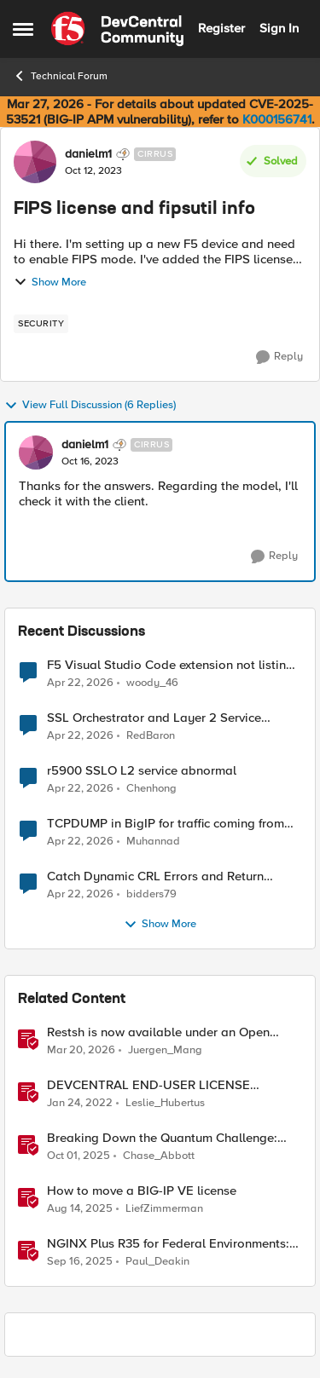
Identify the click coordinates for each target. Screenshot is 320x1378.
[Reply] (279, 357)
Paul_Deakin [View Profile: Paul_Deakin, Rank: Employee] (157, 1261)
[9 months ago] (78, 1156)
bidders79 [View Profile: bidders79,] (151, 894)
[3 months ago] (80, 682)
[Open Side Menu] (23, 29)
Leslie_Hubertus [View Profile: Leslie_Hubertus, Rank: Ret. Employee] (165, 1103)
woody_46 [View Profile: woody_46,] (152, 682)
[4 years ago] (80, 1103)
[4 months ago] (81, 1051)
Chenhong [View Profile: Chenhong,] (151, 788)
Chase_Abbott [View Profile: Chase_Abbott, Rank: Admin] (159, 1156)
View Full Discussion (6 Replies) (90, 405)
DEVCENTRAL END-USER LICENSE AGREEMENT (148, 1085)
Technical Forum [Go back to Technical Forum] (60, 76)
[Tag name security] (41, 323)
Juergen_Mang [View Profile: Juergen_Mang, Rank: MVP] (165, 1050)
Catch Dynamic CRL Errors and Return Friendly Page (155, 876)
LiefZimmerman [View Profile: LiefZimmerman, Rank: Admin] (164, 1208)
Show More (50, 282)
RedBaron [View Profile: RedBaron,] (150, 735)
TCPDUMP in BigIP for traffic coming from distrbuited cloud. (165, 823)
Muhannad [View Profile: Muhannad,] (153, 841)
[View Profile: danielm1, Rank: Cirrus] (35, 162)
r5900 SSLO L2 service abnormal (141, 771)
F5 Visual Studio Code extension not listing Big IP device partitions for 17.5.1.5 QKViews (171, 665)
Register (221, 28)
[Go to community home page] (117, 29)
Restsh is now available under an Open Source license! (158, 1032)
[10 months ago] (80, 1262)
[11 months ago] (80, 1209)
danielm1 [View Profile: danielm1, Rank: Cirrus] (88, 154)
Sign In (279, 28)
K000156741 (276, 119)
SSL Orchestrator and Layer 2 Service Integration (154, 718)
